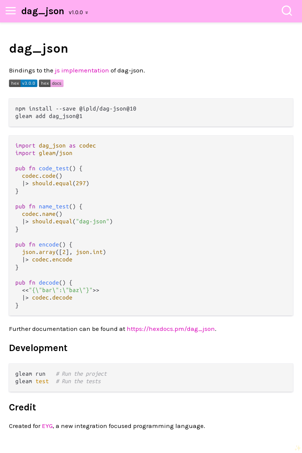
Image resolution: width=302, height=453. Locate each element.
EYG (47, 425)
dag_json (42, 11)
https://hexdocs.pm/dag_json (171, 328)
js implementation (82, 70)
